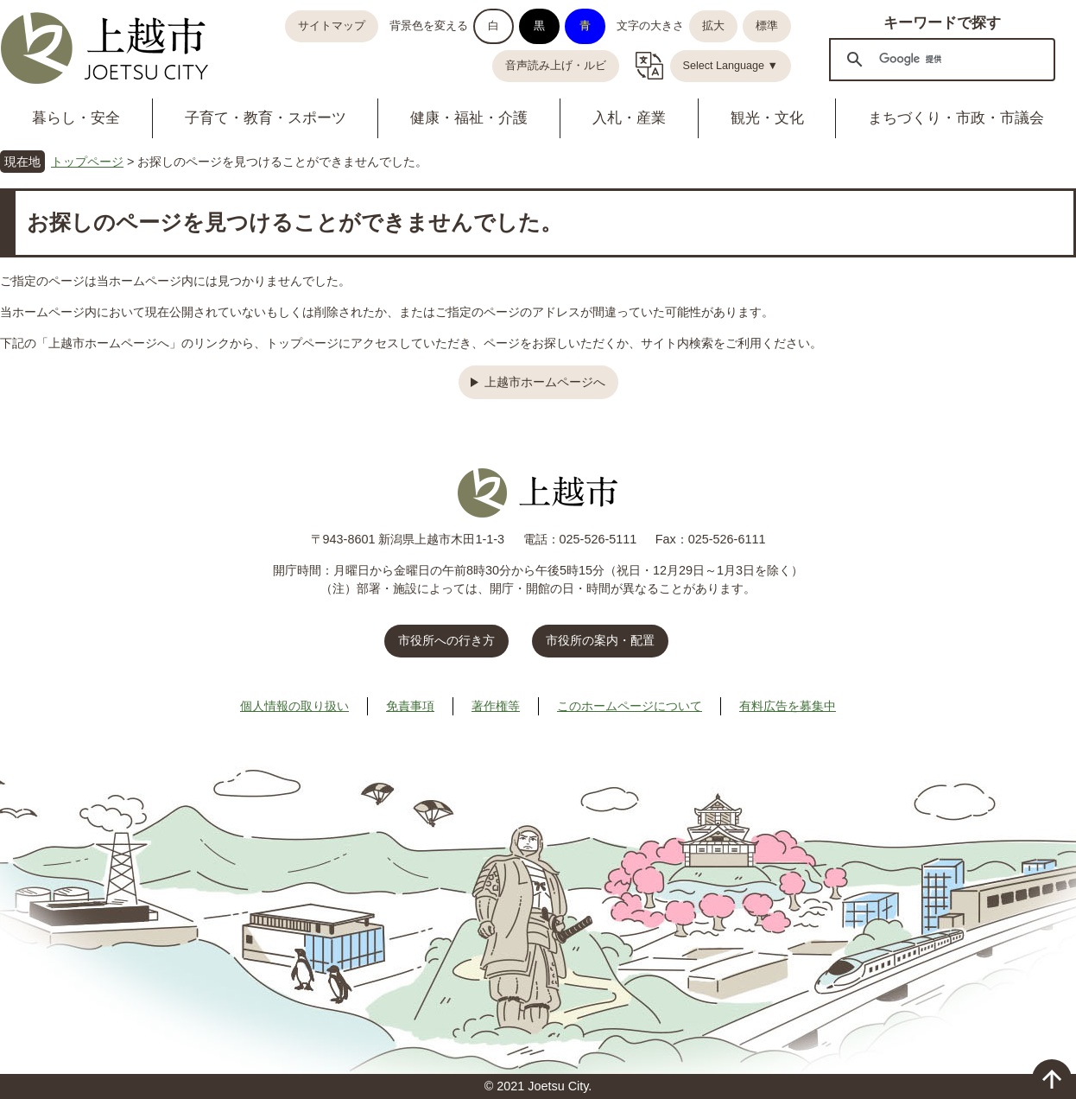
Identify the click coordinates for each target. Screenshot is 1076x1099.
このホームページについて (629, 706)
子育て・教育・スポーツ (265, 118)
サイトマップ (331, 26)
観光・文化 (767, 118)
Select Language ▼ (731, 66)
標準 (767, 26)
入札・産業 (629, 118)
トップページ (87, 161)
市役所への (446, 640)
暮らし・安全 (76, 118)
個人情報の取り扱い (294, 706)
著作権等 (496, 706)
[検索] (939, 58)
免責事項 (410, 706)
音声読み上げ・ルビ (555, 66)
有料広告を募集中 (787, 706)
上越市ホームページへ (544, 382)
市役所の (600, 640)
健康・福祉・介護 (469, 118)
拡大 (713, 26)
